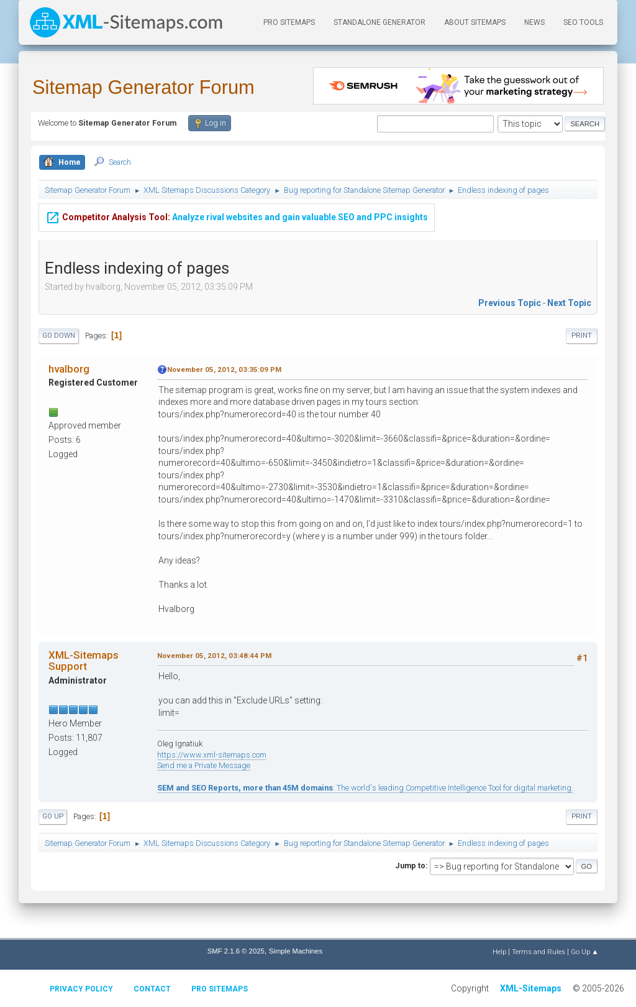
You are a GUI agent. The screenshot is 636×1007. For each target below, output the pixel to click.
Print (581, 336)
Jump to (410, 865)
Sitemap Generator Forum (143, 87)
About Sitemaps (475, 22)
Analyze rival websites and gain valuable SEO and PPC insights (236, 210)
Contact (152, 989)
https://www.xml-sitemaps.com (211, 754)
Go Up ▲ (585, 951)
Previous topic (509, 303)
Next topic (569, 303)
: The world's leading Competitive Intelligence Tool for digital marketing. (365, 787)
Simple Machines (295, 951)
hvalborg (68, 369)
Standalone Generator (379, 22)
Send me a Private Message (203, 765)
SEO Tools (583, 22)
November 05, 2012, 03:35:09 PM (224, 369)
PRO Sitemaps (289, 22)
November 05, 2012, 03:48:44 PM (214, 655)
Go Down (58, 336)
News (534, 22)
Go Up (52, 816)
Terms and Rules (538, 951)
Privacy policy (81, 989)
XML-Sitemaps (530, 988)
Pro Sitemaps (219, 989)
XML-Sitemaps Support (83, 660)
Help (499, 951)
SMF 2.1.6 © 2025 (236, 951)
